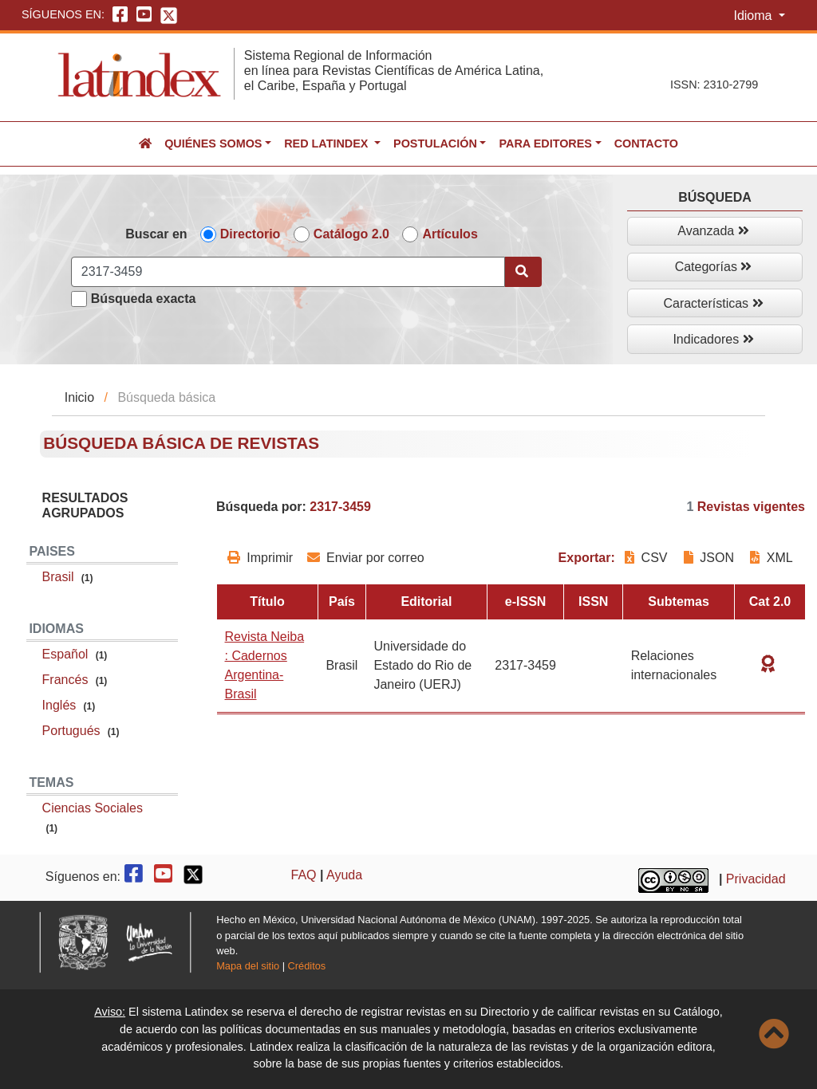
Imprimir (260, 557)
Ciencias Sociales (92, 808)
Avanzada (712, 231)
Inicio (79, 397)
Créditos (307, 966)
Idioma (754, 15)
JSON (709, 557)
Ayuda (344, 875)
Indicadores (713, 339)
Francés (65, 679)
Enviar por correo (365, 557)
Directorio (250, 234)
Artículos (449, 234)
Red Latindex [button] (327, 143)
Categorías (713, 266)
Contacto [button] (646, 143)
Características (713, 303)
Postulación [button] (435, 143)
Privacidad (756, 880)
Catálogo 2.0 (351, 234)
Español (65, 654)
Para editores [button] (545, 143)
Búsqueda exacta (143, 298)
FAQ (304, 875)
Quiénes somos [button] (213, 143)
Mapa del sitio (247, 966)
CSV (648, 557)
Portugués (71, 730)
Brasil (58, 577)
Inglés (59, 705)
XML (771, 557)
